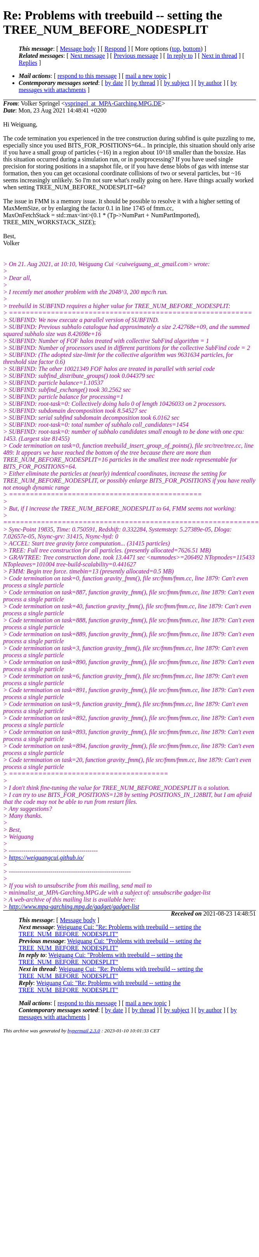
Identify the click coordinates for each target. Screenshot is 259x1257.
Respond (115, 48)
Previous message (136, 55)
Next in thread (219, 55)
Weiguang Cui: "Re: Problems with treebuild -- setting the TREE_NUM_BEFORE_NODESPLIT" (110, 930)
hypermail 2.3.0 (84, 1031)
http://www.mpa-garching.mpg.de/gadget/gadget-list (74, 906)
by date (114, 83)
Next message (87, 55)
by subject (176, 83)
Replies (28, 62)
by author (210, 83)
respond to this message (86, 76)
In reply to (180, 55)
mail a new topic (146, 76)
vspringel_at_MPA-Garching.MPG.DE (113, 103)
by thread (143, 83)
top (176, 48)
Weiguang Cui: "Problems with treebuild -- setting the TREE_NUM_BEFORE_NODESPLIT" (110, 944)
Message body (78, 48)
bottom (191, 48)
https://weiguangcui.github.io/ (46, 857)
